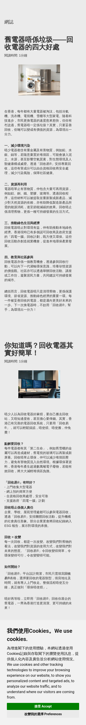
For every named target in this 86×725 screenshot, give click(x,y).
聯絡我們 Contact (78, 7)
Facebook (58, 7)
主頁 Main (20, 7)
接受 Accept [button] (43, 706)
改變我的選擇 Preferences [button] (43, 714)
